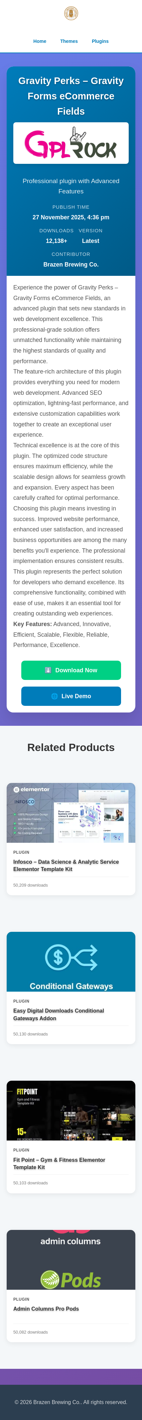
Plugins (100, 41)
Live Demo (71, 696)
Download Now (71, 670)
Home (39, 41)
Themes (69, 41)
